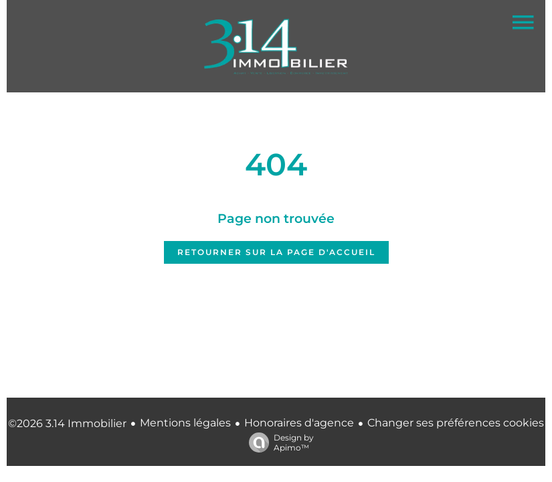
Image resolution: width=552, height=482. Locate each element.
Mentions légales (185, 422)
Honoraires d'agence (299, 422)
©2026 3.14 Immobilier (67, 423)
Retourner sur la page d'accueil (276, 252)
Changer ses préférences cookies (455, 422)
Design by (278, 442)
